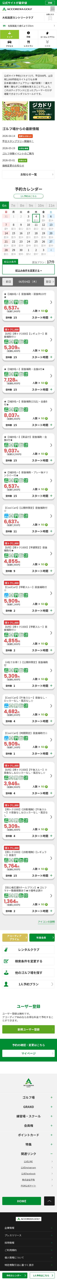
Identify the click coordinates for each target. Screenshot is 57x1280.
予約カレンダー (16, 1275)
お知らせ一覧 (36, 174)
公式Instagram (36, 1167)
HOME (21, 1201)
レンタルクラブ (21, 949)
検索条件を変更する (23, 961)
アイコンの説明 (46, 921)
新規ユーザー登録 (35, 1029)
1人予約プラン (28, 984)
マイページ (37, 1053)
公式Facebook (36, 1173)
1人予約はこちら (43, 1275)
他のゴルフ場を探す (23, 972)
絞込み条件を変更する (27, 270)
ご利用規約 (11, 1250)
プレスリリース (13, 1235)
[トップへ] (49, 1201)
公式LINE (38, 1161)
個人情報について (14, 1257)
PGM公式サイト (37, 1185)
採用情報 (9, 1242)
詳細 (50, 2)
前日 (7, 281)
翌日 (50, 281)
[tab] (4, 205)
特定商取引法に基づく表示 (19, 1265)
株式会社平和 (37, 1179)
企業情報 (9, 1228)
